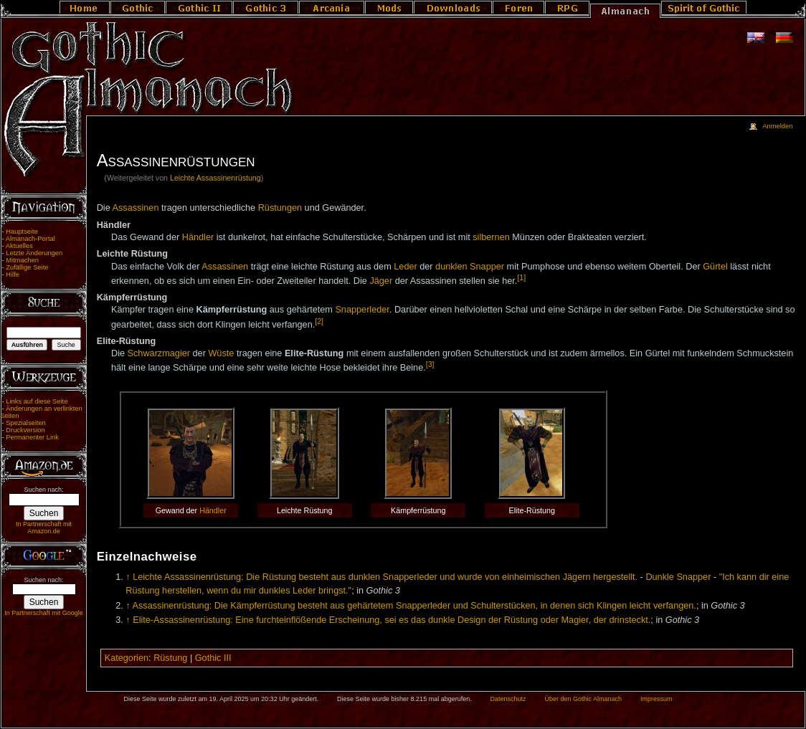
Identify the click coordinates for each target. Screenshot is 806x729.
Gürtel (715, 267)
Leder (405, 267)
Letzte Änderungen (34, 253)
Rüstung (170, 658)
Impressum (656, 698)
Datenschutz (508, 698)
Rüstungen (280, 208)
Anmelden (777, 126)
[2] (319, 321)
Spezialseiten (26, 423)
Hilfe (12, 274)
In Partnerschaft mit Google (43, 612)
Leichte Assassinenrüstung (215, 177)
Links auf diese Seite (36, 401)
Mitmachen (22, 260)
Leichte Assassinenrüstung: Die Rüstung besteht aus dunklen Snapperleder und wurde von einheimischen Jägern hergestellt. (385, 577)
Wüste (221, 353)
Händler (198, 237)
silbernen (491, 237)
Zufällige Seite (27, 267)
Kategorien (126, 658)
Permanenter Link (32, 437)
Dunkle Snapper (678, 577)
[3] (430, 364)
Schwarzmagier (159, 353)
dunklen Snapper (469, 267)
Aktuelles (19, 245)
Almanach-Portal (30, 238)
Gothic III (213, 658)
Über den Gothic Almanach (583, 698)
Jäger (380, 281)
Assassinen (136, 208)
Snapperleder (362, 310)
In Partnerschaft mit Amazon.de (44, 527)
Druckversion (25, 430)
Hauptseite (22, 231)
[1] (521, 277)
